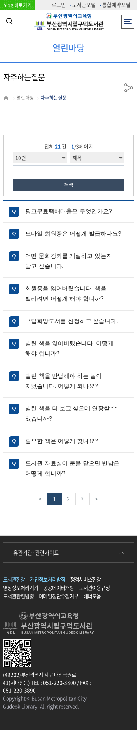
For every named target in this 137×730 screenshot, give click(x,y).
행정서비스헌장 (85, 579)
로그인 (59, 5)
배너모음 (92, 596)
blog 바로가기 (17, 4)
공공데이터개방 (58, 588)
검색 (68, 185)
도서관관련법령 (18, 596)
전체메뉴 (128, 19)
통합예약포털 (116, 5)
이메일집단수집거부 (58, 596)
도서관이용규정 (94, 588)
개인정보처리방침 (47, 579)
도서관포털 (84, 5)
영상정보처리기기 (20, 588)
